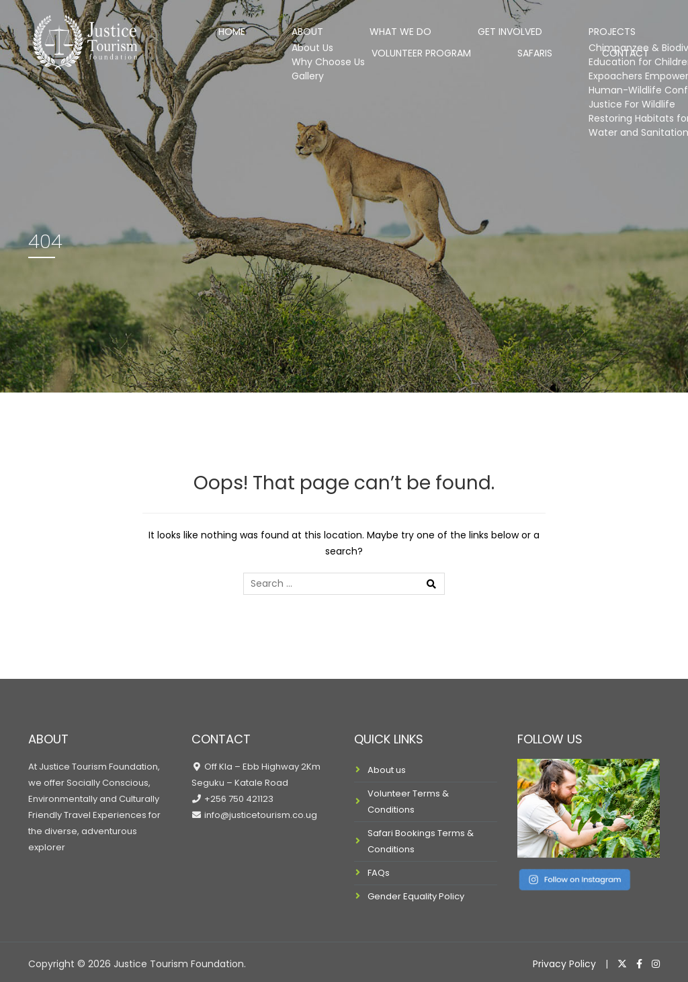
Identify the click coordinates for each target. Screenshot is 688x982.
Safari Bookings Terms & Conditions (421, 841)
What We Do (308, 29)
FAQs (379, 872)
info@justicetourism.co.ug (259, 815)
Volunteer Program (591, 29)
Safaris (565, 68)
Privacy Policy (564, 964)
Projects (486, 29)
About (236, 29)
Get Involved (400, 29)
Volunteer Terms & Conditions (408, 801)
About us (387, 770)
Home (179, 29)
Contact (636, 68)
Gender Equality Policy (416, 896)
